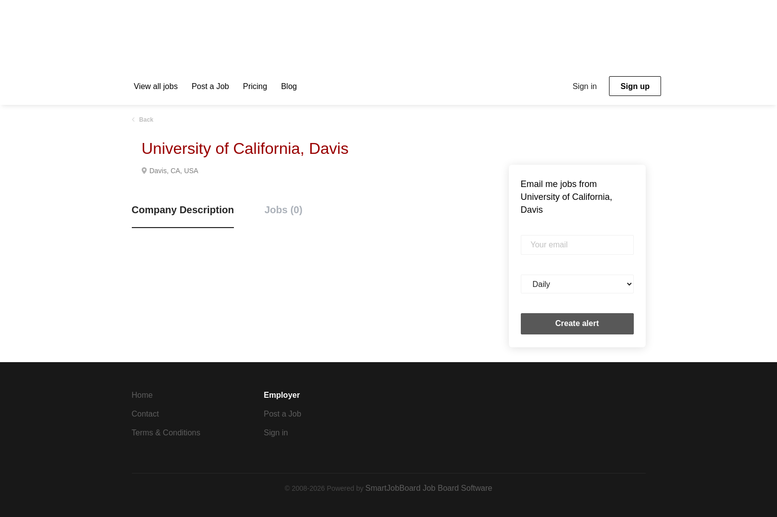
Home (142, 395)
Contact (145, 414)
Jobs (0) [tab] (284, 209)
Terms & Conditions (166, 432)
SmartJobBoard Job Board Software (428, 488)
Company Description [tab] (183, 209)
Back (146, 119)
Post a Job (282, 414)
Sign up (635, 86)
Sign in (584, 86)
